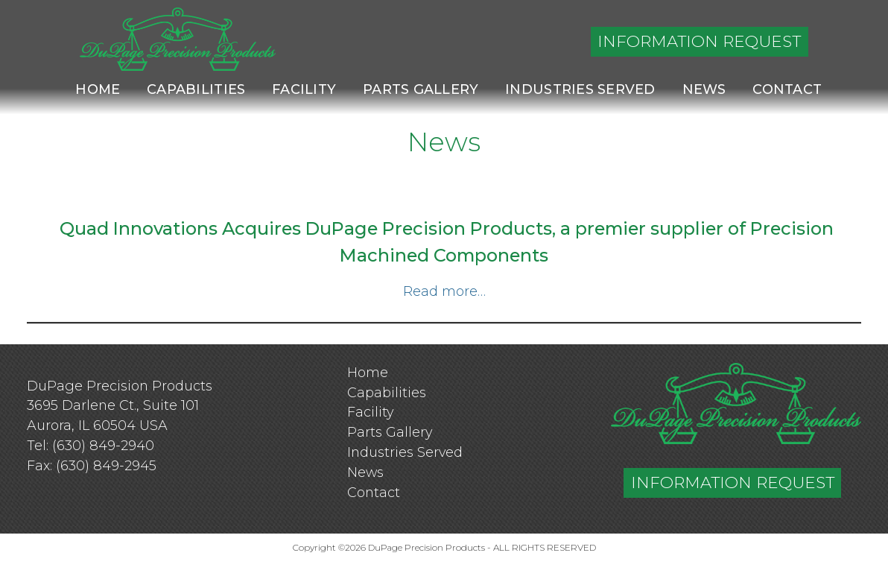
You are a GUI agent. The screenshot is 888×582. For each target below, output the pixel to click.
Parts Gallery (420, 89)
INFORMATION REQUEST (699, 41)
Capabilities (196, 89)
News (704, 89)
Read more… (444, 291)
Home (97, 89)
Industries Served (580, 89)
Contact (787, 89)
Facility (304, 89)
